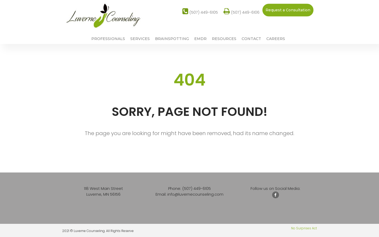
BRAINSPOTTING (172, 39)
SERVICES (140, 39)
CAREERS (275, 39)
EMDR (200, 39)
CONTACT (251, 39)
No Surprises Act (304, 228)
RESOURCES (224, 39)
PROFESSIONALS (108, 39)
